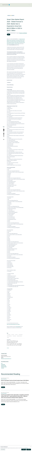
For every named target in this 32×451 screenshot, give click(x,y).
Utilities (8, 337)
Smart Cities (12, 334)
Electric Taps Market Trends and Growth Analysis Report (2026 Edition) (15, 380)
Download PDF (3, 364)
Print (1, 363)
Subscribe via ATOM (3, 366)
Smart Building (8, 334)
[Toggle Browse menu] (29, 5)
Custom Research (18, 326)
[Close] (31, 448)
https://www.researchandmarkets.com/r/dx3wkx (13, 324)
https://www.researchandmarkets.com (6, 358)
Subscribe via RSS (3, 365)
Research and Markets (4, 393)
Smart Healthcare (20, 334)
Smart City (16, 334)
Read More (3, 387)
